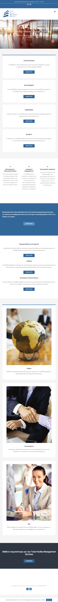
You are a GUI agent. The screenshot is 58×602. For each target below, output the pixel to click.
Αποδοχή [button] (49, 599)
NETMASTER (43, 585)
